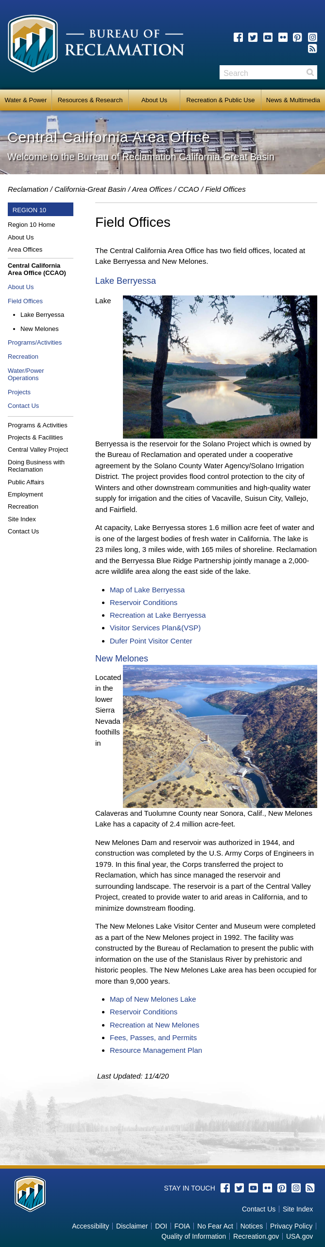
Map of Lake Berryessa (147, 590)
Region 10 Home (31, 224)
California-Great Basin (90, 189)
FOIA (182, 1226)
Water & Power (25, 100)
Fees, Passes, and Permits (153, 1037)
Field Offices (25, 301)
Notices (251, 1226)
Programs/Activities (35, 342)
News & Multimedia (293, 100)
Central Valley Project (38, 449)
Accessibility (90, 1226)
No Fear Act (215, 1226)
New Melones (39, 328)
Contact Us (23, 405)
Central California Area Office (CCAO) (37, 269)
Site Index (22, 519)
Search (310, 72)
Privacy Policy (291, 1226)
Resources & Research (90, 100)
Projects (19, 392)
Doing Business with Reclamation (36, 466)
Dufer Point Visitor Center (151, 641)
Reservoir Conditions (143, 602)
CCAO (188, 189)
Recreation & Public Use (221, 100)
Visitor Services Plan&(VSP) (155, 628)
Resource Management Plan (156, 1050)
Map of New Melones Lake (153, 999)
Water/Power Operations (26, 374)
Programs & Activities (38, 425)
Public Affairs (26, 482)
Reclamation (28, 189)
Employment (25, 494)
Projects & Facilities (35, 437)
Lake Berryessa (42, 314)
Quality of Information (193, 1236)
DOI (161, 1226)
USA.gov (299, 1236)
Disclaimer (132, 1226)
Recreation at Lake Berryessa (158, 615)
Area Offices (152, 189)
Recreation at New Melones (154, 1025)
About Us (154, 100)
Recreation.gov (256, 1236)
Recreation (23, 356)
